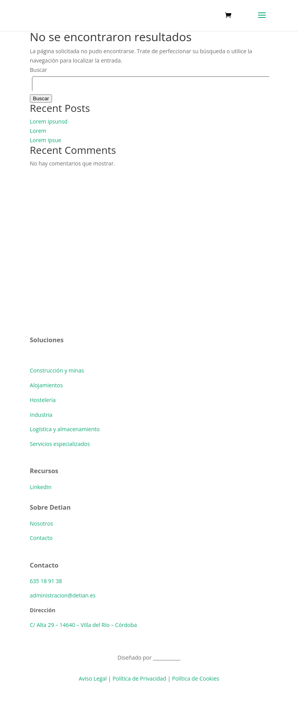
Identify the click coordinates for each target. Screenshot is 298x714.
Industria (41, 414)
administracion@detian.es (62, 595)
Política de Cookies (195, 678)
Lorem (38, 130)
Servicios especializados (60, 444)
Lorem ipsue (45, 140)
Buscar (38, 69)
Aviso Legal (93, 678)
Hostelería (43, 400)
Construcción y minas (57, 370)
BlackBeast (166, 657)
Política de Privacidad (139, 678)
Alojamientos (46, 385)
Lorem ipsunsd (49, 121)
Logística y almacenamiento (65, 429)
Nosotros (41, 523)
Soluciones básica (52, 355)
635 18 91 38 (46, 581)
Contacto (41, 538)
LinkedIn (41, 487)
